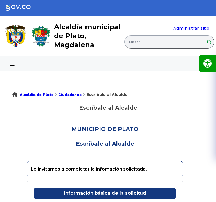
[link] (22, 7)
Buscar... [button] (135, 42)
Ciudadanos (70, 94)
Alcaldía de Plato (37, 94)
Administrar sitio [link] (191, 28)
